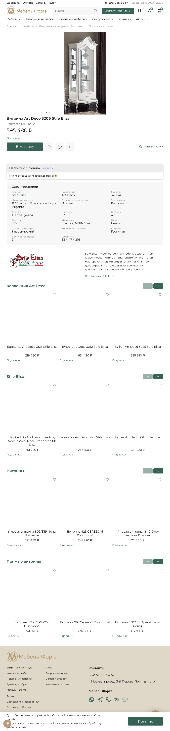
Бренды (125, 19)
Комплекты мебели (73, 19)
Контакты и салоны (57, 684)
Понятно (145, 721)
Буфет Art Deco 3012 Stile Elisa (85, 347)
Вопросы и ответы (56, 673)
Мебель (14, 19)
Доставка (13, 2)
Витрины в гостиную (19, 667)
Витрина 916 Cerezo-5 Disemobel (85, 622)
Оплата (28, 2)
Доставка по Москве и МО (23, 701)
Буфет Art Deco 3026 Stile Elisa (138, 347)
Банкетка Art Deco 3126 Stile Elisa (32, 347)
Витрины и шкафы (52, 26)
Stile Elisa (19, 195)
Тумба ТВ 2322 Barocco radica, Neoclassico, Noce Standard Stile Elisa (32, 441)
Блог (52, 2)
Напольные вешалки (39, 19)
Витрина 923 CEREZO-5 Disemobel (85, 533)
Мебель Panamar (17, 689)
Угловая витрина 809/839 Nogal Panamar (32, 533)
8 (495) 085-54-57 (116, 2)
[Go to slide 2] (49, 112)
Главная (12, 26)
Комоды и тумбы (17, 673)
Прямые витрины (101, 26)
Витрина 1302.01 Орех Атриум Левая (138, 624)
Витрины (76, 26)
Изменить (47, 167)
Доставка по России (19, 707)
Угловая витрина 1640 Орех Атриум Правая (138, 533)
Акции (142, 19)
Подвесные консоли (19, 678)
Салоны (41, 2)
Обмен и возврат (56, 678)
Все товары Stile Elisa (99, 276)
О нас (48, 667)
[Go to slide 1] (46, 112)
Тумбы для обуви (17, 684)
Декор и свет (103, 19)
